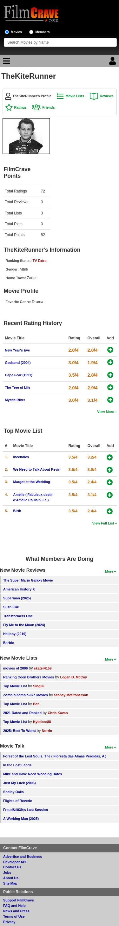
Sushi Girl (11, 607)
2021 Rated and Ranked (22, 713)
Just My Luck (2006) (19, 783)
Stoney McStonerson (71, 695)
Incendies (21, 457)
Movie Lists (74, 96)
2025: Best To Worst (20, 731)
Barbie (8, 643)
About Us (10, 878)
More (109, 571)
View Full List (103, 523)
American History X (19, 589)
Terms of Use (14, 916)
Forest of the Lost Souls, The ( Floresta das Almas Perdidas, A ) (54, 756)
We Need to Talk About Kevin (37, 469)
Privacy (9, 922)
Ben (36, 704)
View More (105, 412)
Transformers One (18, 616)
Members (43, 32)
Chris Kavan (58, 713)
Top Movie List (15, 686)
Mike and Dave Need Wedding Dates (32, 774)
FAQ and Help (14, 906)
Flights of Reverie (17, 801)
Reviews (107, 96)
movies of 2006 (15, 668)
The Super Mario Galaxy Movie (28, 580)
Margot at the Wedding (31, 482)
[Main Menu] (5, 62)
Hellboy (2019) (14, 634)
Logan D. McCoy (73, 677)
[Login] (113, 62)
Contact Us (12, 867)
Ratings (20, 107)
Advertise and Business (22, 856)
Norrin (47, 731)
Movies (16, 32)
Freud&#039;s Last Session (25, 810)
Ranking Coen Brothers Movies (28, 677)
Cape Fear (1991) (18, 375)
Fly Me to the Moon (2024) (24, 625)
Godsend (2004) (18, 363)
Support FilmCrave (18, 900)
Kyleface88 (42, 722)
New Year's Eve (17, 350)
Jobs (7, 872)
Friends (48, 107)
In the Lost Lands (17, 765)
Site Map (10, 883)
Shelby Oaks (13, 792)
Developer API (14, 862)
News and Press (16, 911)
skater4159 (43, 668)
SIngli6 (38, 686)
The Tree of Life (17, 387)
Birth (17, 511)
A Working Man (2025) (21, 819)
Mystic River (15, 400)
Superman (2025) (17, 598)
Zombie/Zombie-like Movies (25, 695)
